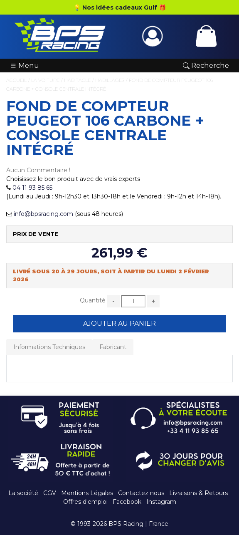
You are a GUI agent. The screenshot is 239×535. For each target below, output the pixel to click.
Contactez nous (141, 493)
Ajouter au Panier (119, 323)
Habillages (109, 80)
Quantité (93, 300)
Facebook (127, 501)
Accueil (16, 80)
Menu (24, 65)
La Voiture (45, 80)
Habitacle (77, 80)
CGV (49, 493)
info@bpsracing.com (43, 214)
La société (23, 493)
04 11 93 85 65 (32, 187)
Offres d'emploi (85, 501)
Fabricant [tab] (112, 347)
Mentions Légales (87, 493)
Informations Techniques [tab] (49, 347)
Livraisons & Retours (198, 493)
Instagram (161, 501)
